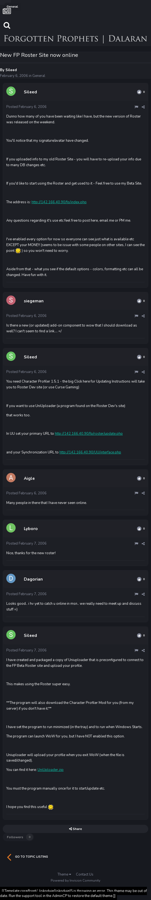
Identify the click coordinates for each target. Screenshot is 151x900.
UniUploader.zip (51, 769)
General (38, 75)
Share (75, 829)
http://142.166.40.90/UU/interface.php (90, 452)
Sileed (11, 70)
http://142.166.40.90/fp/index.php (59, 202)
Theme (64, 874)
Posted (26, 106)
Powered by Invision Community (75, 880)
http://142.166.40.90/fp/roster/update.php (89, 433)
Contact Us (84, 874)
